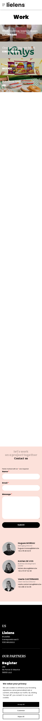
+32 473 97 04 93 (25, 571)
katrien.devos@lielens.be (27, 568)
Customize (21, 710)
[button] (3, 5)
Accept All (21, 704)
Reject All (21, 717)
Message (7, 494)
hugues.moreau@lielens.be (28, 548)
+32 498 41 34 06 (24, 587)
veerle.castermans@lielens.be (29, 584)
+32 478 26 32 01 (24, 551)
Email (5, 483)
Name (5, 472)
